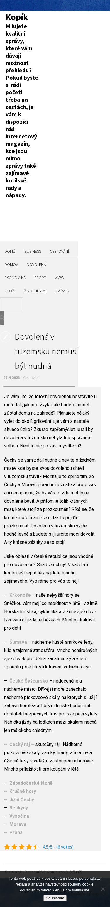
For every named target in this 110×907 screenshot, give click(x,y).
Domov (11, 264)
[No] (103, 889)
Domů (10, 251)
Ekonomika (15, 277)
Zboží (9, 291)
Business (32, 251)
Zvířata (62, 291)
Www (59, 277)
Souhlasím (55, 898)
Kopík (17, 16)
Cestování (59, 251)
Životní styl (35, 291)
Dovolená (36, 264)
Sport (40, 277)
